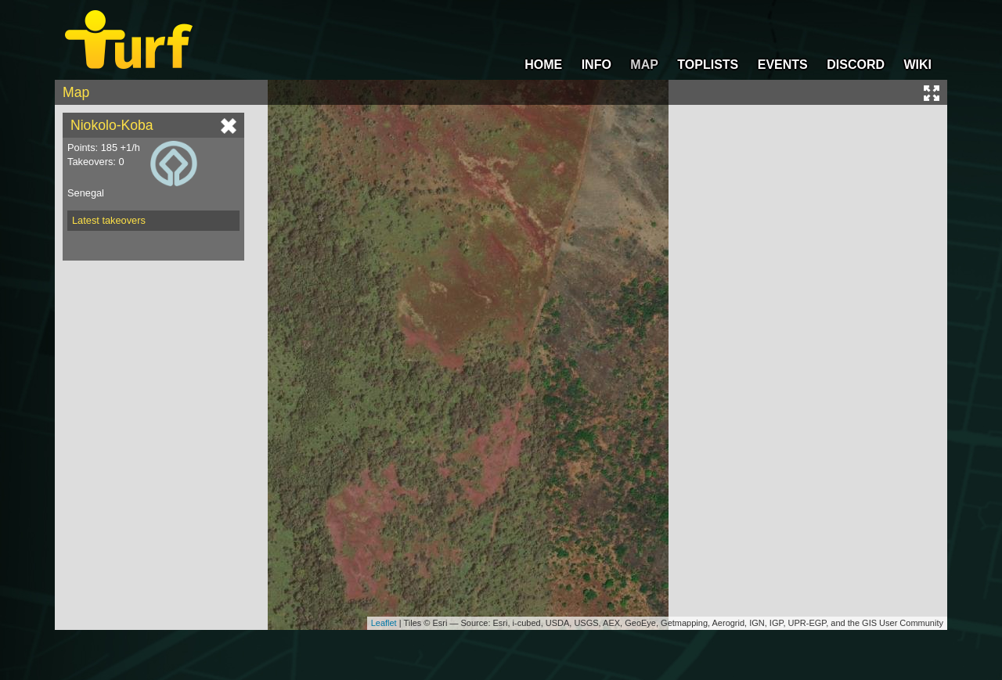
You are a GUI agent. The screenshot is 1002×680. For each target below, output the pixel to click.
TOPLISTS (707, 64)
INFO (596, 64)
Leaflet (384, 623)
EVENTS (783, 64)
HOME (543, 64)
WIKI (917, 64)
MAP (644, 64)
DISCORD (856, 64)
